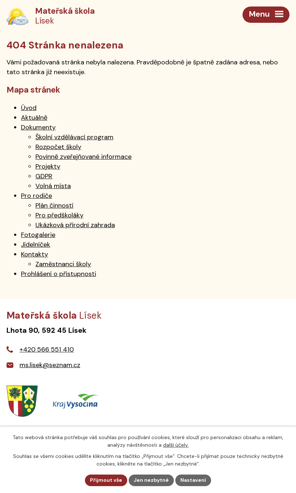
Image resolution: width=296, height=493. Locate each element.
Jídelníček (35, 244)
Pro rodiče (36, 195)
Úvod (29, 107)
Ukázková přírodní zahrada (75, 225)
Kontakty (34, 254)
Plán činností (54, 205)
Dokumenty (38, 127)
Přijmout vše (106, 480)
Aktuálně (34, 117)
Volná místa (53, 186)
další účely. (176, 445)
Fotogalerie (38, 234)
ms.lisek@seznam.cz (50, 365)
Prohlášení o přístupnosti (58, 273)
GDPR (43, 176)
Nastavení (193, 480)
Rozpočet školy (58, 147)
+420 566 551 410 (47, 349)
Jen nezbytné (151, 480)
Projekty (47, 166)
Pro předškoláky (59, 215)
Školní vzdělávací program (74, 137)
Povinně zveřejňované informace (83, 156)
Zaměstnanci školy (63, 264)
